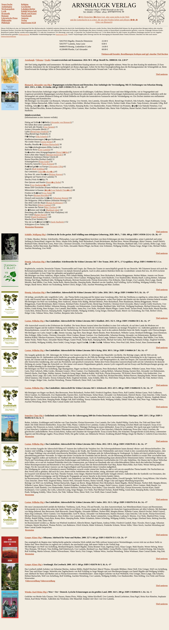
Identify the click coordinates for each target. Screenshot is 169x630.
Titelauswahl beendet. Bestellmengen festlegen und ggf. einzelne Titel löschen (134, 54)
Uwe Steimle (49, 127)
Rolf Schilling (38, 169)
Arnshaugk (29, 60)
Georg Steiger (46, 142)
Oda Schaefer (41, 136)
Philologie (5, 23)
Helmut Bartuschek (50, 144)
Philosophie (6, 20)
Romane (5, 16)
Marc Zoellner (50, 207)
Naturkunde (26, 16)
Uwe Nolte (47, 193)
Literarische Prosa (9, 18)
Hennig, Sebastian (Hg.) (35, 262)
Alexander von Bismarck (61, 122)
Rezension (29, 227)
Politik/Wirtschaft (29, 11)
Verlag (24, 20)
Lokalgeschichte (28, 9)
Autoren (24, 18)
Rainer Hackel (40, 215)
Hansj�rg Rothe (53, 182)
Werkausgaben (7, 9)
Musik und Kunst (28, 13)
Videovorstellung (32, 581)
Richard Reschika (41, 195)
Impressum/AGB (28, 23)
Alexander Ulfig (56, 166)
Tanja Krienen (47, 164)
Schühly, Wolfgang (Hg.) (35, 234)
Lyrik (3, 11)
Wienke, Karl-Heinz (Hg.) (36, 592)
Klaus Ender (44, 161)
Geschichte (26, 7)
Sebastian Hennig (60, 198)
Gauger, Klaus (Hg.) (33, 537)
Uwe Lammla (44, 150)
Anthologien (6, 7)
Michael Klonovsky (54, 155)
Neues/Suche (6, 4)
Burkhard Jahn (53, 210)
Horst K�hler (62, 152)
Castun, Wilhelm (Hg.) (34, 321)
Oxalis (47, 60)
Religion (24, 4)
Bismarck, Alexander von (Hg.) (38, 85)
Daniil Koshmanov (39, 217)
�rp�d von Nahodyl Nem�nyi (58, 190)
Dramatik (5, 13)
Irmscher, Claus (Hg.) (34, 415)
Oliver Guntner (45, 205)
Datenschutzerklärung (8, 36)
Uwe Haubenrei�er (39, 185)
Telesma (39, 60)
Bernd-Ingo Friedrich (39, 131)
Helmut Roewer (55, 174)
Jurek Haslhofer (57, 222)
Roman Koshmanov (55, 203)
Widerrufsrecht (24, 34)
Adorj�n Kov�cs (46, 172)
